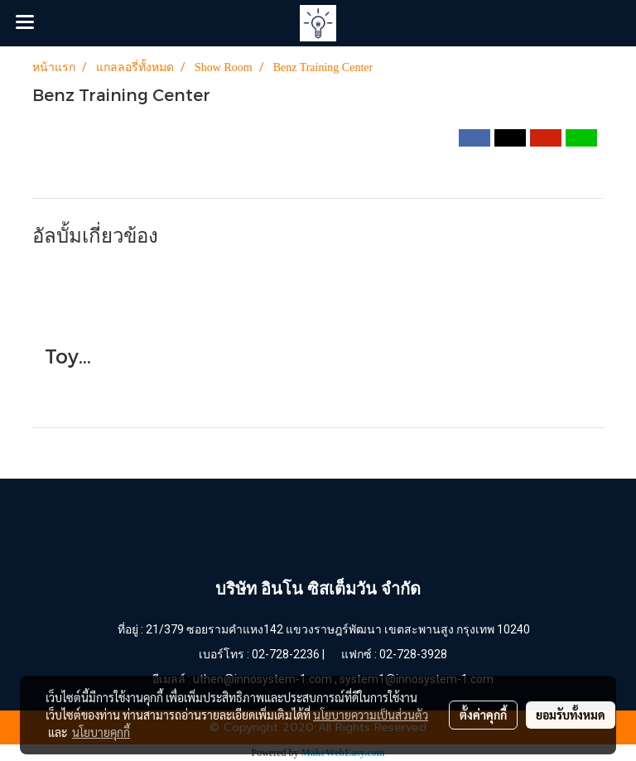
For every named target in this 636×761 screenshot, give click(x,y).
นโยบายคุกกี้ (101, 732)
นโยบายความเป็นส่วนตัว (370, 714)
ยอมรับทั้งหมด (570, 714)
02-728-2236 (286, 654)
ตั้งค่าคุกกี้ (483, 714)
